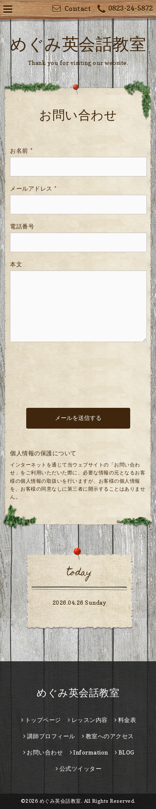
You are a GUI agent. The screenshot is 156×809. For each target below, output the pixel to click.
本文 (16, 264)
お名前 (21, 150)
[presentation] (73, 366)
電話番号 (22, 226)
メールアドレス (33, 188)
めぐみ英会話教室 (78, 44)
